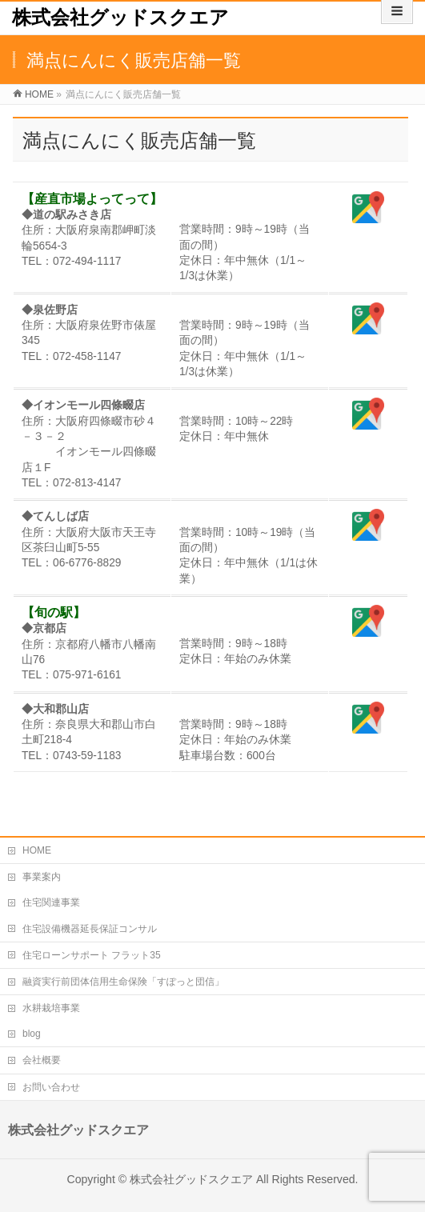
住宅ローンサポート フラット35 (91, 955)
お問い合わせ (51, 1087)
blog (31, 1033)
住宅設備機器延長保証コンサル (89, 928)
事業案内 (41, 876)
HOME (36, 850)
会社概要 (41, 1060)
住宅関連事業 (51, 902)
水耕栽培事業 (51, 1008)
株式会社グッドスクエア (120, 17)
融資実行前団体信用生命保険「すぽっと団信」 (123, 981)
